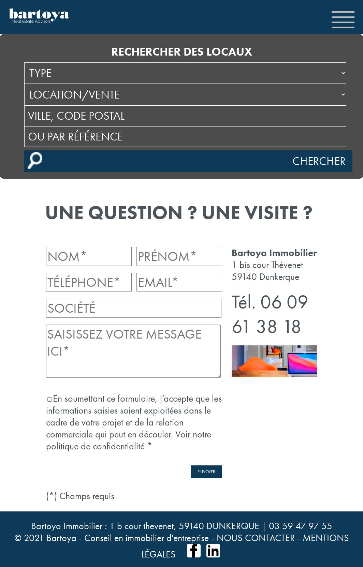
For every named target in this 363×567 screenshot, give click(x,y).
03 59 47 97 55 (300, 526)
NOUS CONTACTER (256, 538)
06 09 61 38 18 (270, 314)
